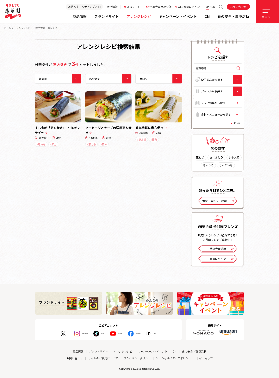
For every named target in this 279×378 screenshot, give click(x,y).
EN (213, 7)
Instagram (73, 334)
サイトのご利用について (103, 359)
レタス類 (234, 158)
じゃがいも (226, 166)
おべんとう (216, 158)
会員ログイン (222, 259)
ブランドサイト (98, 352)
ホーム (7, 28)
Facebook (147, 334)
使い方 (236, 124)
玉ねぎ (200, 158)
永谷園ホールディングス (84, 7)
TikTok (97, 334)
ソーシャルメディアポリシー (173, 359)
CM (175, 352)
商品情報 (78, 352)
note (170, 334)
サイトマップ (204, 359)
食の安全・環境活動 (194, 352)
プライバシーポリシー (137, 359)
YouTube (121, 334)
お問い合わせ (238, 7)
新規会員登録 (222, 249)
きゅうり (208, 166)
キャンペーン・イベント (152, 352)
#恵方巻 (41, 145)
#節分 (53, 145)
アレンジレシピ (22, 28)
